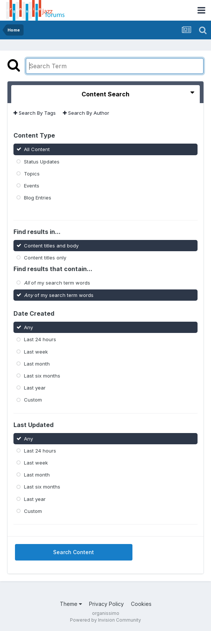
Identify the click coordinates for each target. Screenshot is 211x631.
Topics (32, 174)
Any (28, 327)
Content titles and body (51, 246)
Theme (71, 604)
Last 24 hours (40, 339)
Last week (36, 351)
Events (31, 186)
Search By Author (86, 113)
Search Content (73, 552)
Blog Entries (37, 198)
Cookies (141, 604)
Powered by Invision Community (105, 620)
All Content (37, 149)
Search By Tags (34, 113)
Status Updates (41, 161)
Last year (35, 388)
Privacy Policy (106, 604)
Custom (33, 400)
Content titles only (45, 258)
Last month (37, 364)
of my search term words (57, 283)
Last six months (42, 376)
